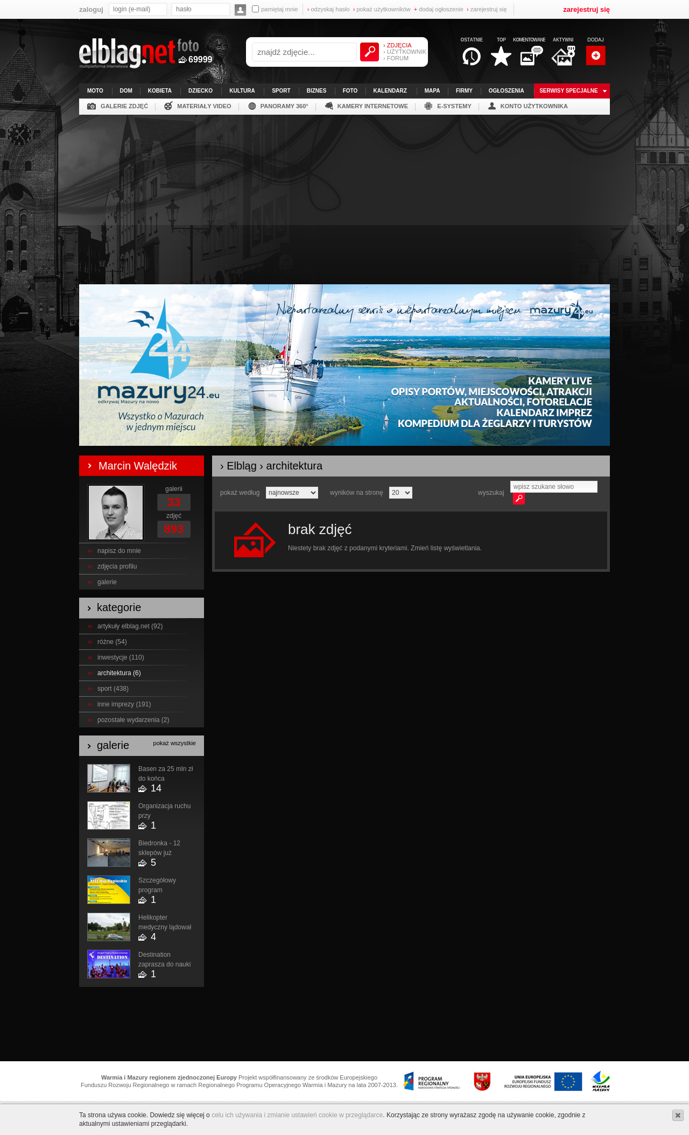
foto (350, 91)
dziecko (200, 91)
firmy (464, 91)
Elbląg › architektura (274, 466)
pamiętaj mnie (275, 8)
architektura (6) (119, 673)
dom (126, 91)
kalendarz (390, 91)
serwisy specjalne (568, 91)
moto (95, 91)
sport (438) (113, 688)
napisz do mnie (119, 551)
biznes (317, 91)
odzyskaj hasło (328, 9)
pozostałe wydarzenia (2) (133, 720)
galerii (173, 489)
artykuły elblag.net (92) (130, 626)
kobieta (160, 91)
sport (281, 91)
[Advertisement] (344, 195)
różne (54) (112, 642)
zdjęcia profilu (117, 566)
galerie (107, 582)
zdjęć (173, 516)
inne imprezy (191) (124, 704)
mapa (432, 91)
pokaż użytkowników (382, 9)
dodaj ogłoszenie (438, 9)
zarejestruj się (487, 9)
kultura (242, 91)
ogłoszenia (506, 91)
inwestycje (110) (120, 657)
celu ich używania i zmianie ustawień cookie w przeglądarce (297, 1115)
